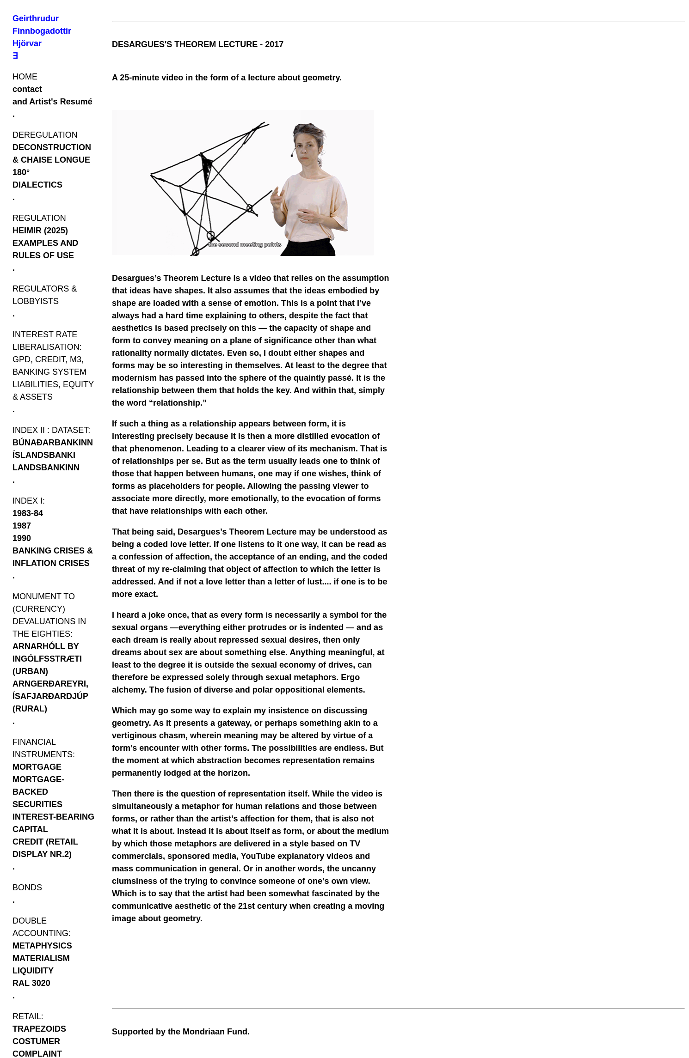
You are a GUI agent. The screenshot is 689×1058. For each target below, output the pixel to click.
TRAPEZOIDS (39, 1029)
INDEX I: (28, 500)
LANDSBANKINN (46, 467)
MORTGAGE (37, 767)
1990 (21, 538)
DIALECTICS (37, 184)
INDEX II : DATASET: (51, 430)
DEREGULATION (45, 135)
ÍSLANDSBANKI (43, 455)
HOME (24, 76)
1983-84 (27, 513)
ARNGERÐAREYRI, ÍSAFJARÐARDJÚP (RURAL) (50, 696)
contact (27, 89)
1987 (21, 525)
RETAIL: (27, 1016)
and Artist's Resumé (52, 101)
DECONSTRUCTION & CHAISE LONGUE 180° (51, 160)
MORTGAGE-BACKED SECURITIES (38, 792)
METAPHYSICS (42, 945)
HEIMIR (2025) (40, 230)
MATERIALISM (41, 958)
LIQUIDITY (33, 970)
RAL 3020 (31, 983)
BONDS (27, 887)
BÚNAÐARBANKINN (52, 442)
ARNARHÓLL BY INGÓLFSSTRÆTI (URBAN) (47, 659)
